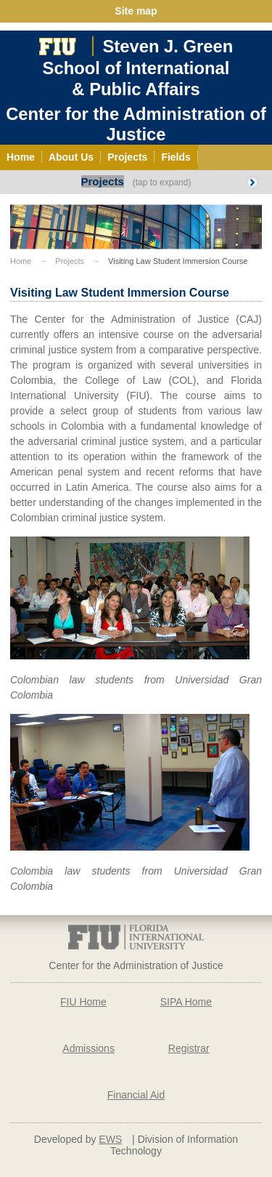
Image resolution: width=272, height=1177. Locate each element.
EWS (110, 1139)
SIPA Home (186, 1002)
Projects (102, 181)
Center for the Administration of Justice (136, 124)
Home (20, 261)
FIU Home (83, 1002)
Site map (136, 11)
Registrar (189, 1048)
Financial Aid (136, 1095)
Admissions (88, 1048)
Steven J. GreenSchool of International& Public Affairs (138, 67)
